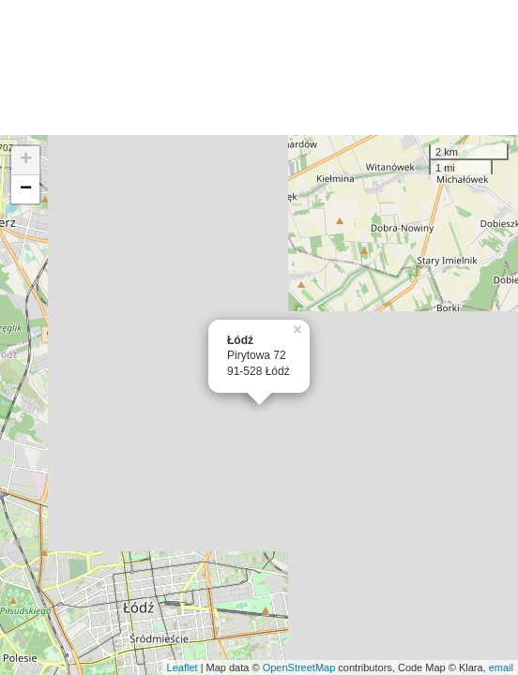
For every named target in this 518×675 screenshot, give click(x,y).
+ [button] (26, 160)
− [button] (26, 189)
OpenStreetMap (299, 667)
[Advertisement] (259, 67)
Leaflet (182, 667)
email (501, 667)
